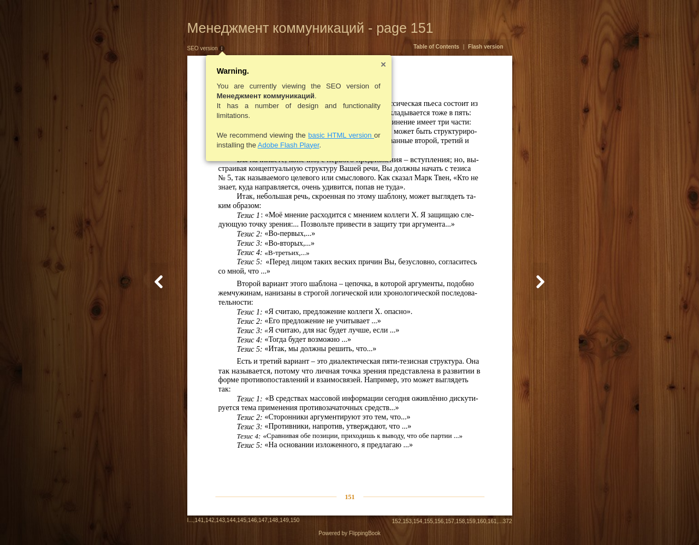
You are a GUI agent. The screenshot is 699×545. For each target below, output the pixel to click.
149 (284, 520)
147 (263, 520)
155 (428, 521)
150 (295, 520)
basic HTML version (341, 135)
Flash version (485, 47)
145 (241, 520)
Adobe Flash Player (288, 145)
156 (439, 521)
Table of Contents (436, 47)
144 (231, 520)
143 (220, 520)
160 (482, 521)
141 (199, 520)
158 (460, 521)
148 (274, 520)
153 (407, 521)
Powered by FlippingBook (349, 533)
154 (418, 521)
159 (471, 521)
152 (396, 521)
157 (449, 521)
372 (507, 521)
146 (252, 520)
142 (210, 520)
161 (492, 521)
